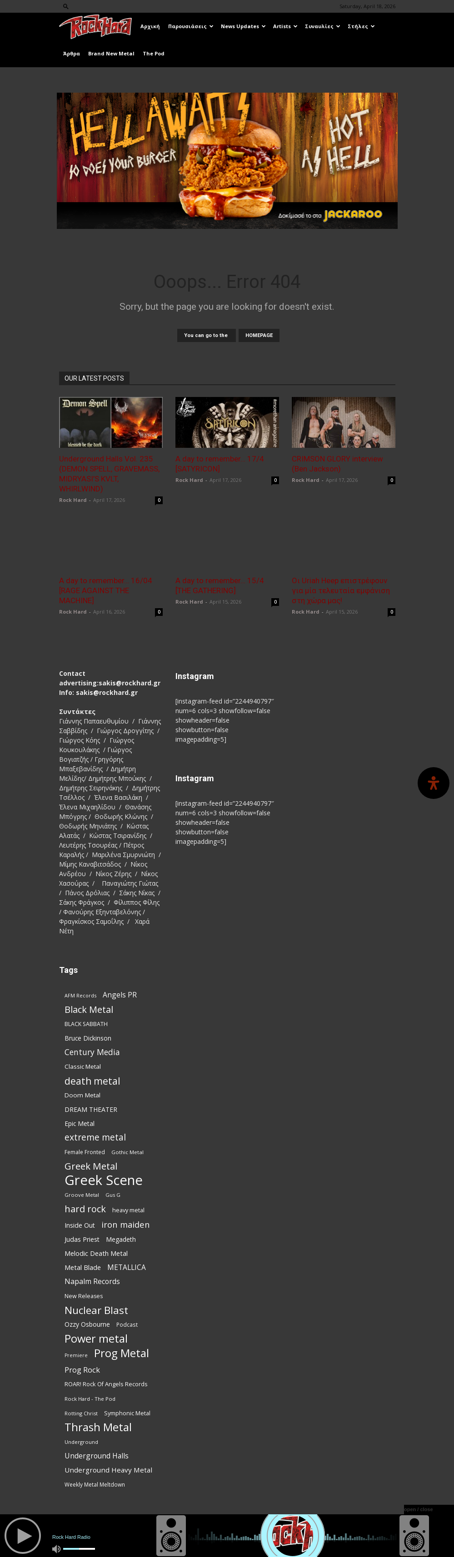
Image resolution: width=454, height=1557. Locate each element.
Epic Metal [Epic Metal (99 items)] (80, 1123)
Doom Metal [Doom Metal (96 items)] (82, 1095)
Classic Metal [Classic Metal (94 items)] (83, 1066)
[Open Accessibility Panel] (433, 783)
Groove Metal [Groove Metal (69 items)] (82, 1194)
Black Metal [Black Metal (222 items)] (89, 1009)
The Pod (154, 53)
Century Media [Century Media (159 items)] (92, 1052)
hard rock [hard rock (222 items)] (85, 1209)
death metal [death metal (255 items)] (92, 1081)
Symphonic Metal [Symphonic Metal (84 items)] (127, 1413)
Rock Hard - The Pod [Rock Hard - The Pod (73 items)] (90, 1398)
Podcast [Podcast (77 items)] (127, 1324)
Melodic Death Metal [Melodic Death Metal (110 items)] (96, 1253)
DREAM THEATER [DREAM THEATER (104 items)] (91, 1109)
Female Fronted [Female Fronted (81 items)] (85, 1152)
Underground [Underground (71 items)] (81, 1441)
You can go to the (206, 335)
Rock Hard (73, 499)
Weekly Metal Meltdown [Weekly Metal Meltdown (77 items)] (95, 1484)
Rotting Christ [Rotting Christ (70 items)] (81, 1413)
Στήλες (361, 26)
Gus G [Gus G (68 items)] (112, 1194)
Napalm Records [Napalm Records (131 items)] (92, 1281)
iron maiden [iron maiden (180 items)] (125, 1224)
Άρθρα (71, 53)
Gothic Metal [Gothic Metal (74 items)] (127, 1152)
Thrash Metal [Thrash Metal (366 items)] (98, 1427)
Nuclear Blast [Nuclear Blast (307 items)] (96, 1310)
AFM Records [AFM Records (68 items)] (80, 995)
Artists (285, 26)
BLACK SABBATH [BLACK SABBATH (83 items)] (86, 1024)
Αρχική (150, 26)
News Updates (243, 26)
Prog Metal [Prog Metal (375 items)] (121, 1353)
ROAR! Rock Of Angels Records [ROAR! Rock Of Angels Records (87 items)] (106, 1384)
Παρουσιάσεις (191, 26)
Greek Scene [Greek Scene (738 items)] (104, 1180)
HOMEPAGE (259, 335)
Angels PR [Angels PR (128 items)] (120, 995)
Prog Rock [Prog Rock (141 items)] (82, 1369)
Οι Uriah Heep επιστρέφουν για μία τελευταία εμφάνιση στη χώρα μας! (341, 590)
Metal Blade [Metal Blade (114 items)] (83, 1267)
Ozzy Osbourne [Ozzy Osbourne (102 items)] (87, 1324)
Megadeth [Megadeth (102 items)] (121, 1239)
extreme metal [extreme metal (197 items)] (95, 1137)
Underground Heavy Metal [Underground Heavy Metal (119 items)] (108, 1469)
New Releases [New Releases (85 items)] (84, 1296)
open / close (418, 1509)
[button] (66, 6)
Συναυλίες (322, 26)
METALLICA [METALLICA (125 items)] (126, 1267)
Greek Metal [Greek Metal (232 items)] (91, 1166)
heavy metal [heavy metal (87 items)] (128, 1210)
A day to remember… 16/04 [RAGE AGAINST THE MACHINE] (105, 590)
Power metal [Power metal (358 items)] (96, 1339)
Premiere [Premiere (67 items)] (76, 1355)
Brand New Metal (111, 53)
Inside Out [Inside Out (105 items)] (80, 1225)
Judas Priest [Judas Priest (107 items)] (82, 1239)
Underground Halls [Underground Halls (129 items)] (97, 1456)
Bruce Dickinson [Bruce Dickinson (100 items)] (88, 1038)
